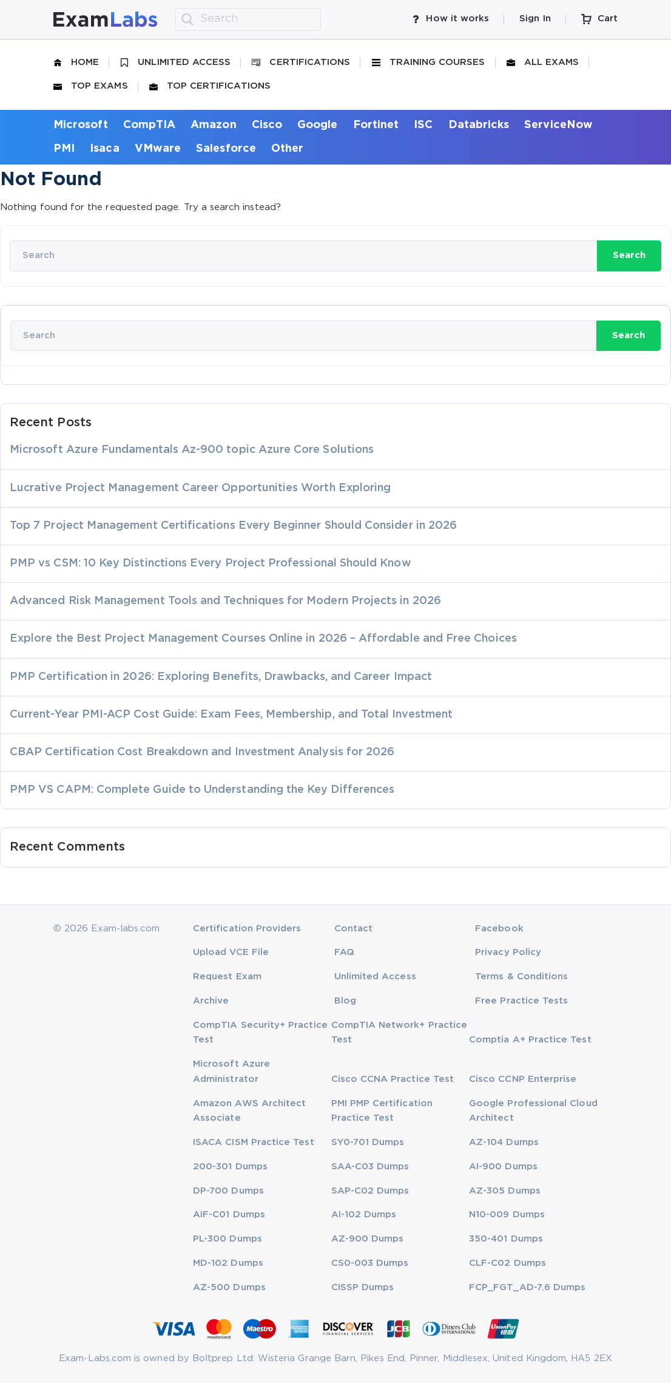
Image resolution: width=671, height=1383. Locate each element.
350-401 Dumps (506, 1239)
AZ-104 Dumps (504, 1142)
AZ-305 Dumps (505, 1191)
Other (287, 149)
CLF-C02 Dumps (507, 1263)
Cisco (267, 125)
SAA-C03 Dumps (370, 1167)
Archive (211, 1001)
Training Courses (428, 62)
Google (317, 125)
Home (76, 62)
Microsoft (80, 125)
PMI (64, 149)
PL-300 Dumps (227, 1239)
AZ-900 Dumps (367, 1239)
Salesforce (226, 149)
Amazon (213, 125)
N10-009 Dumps (507, 1214)
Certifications (301, 62)
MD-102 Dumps (228, 1263)
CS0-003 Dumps (370, 1263)
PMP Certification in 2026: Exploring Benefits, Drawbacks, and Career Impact (221, 677)
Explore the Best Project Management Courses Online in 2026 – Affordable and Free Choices (263, 639)
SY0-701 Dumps (368, 1142)
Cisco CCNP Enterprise (522, 1079)
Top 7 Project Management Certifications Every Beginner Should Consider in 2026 (233, 526)
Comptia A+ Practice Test (530, 1040)
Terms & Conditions (521, 976)
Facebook (499, 929)
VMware (158, 149)
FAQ (344, 952)
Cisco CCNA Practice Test (392, 1079)
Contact (353, 929)
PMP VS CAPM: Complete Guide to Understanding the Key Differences (202, 790)
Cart (599, 19)
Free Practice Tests (521, 1001)
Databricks (479, 125)
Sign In (534, 18)
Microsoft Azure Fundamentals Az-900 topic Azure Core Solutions (192, 450)
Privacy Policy (508, 952)
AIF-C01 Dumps (229, 1214)
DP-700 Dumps (228, 1191)
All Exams (543, 62)
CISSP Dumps (362, 1287)
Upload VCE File (231, 952)
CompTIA (149, 125)
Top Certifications (210, 86)
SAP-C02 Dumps (370, 1191)
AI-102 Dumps (364, 1214)
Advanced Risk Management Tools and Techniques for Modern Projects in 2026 (225, 601)
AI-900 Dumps (503, 1167)
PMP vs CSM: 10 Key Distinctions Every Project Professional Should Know (210, 563)
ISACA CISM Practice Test (253, 1142)
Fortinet (376, 125)
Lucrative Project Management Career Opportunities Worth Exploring (200, 488)
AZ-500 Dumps (229, 1287)
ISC (423, 125)
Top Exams (90, 86)
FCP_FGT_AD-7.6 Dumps (527, 1287)
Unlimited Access (175, 62)
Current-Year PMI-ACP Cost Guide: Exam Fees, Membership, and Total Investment (231, 714)
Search (629, 255)
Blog (345, 1001)
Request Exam (227, 976)
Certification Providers (247, 929)
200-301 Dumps (230, 1167)
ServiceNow (558, 125)
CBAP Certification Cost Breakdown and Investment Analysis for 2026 (202, 752)
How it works (450, 19)
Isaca (104, 149)
